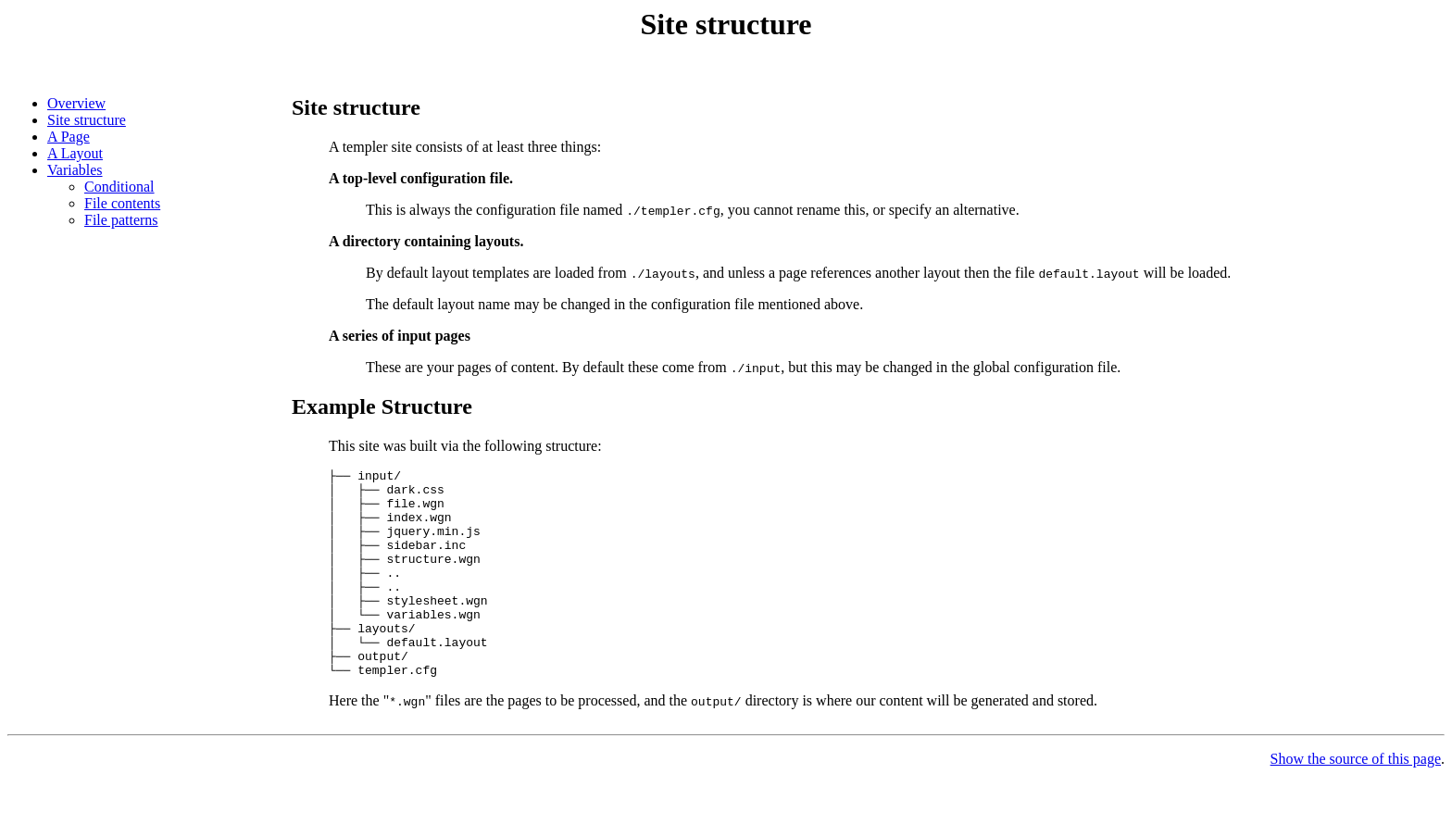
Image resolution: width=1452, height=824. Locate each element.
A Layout (75, 153)
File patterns (121, 220)
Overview (76, 103)
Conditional (119, 186)
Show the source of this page (1355, 800)
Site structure (86, 120)
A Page (68, 136)
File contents (122, 203)
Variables (75, 170)
